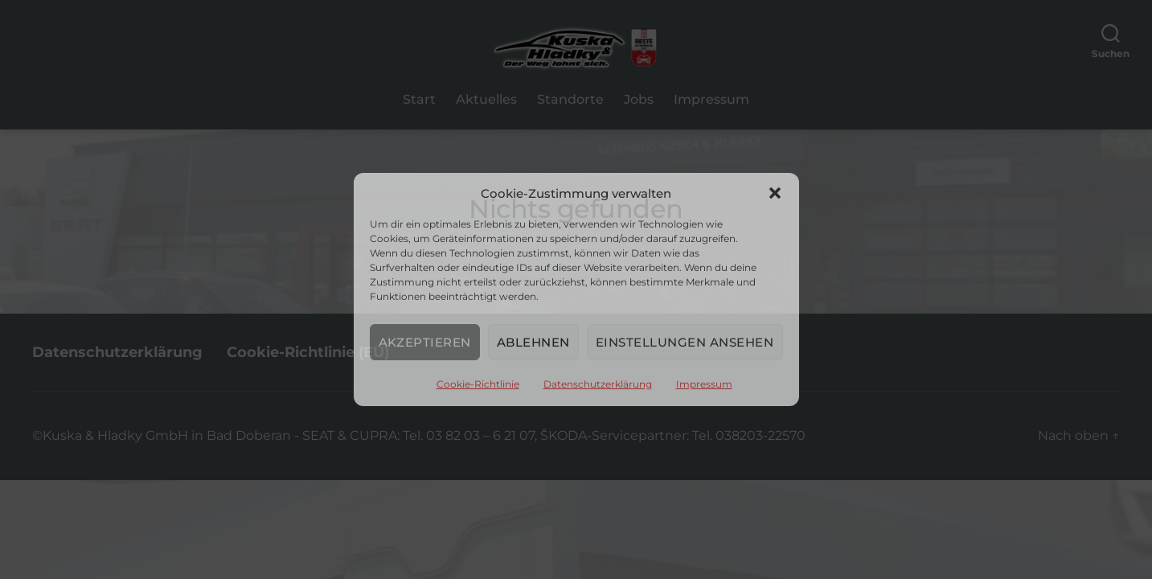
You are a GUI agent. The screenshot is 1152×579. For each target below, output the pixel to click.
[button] (775, 193)
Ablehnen (533, 342)
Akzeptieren (425, 342)
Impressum (704, 384)
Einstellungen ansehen (685, 342)
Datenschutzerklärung (597, 384)
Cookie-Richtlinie (478, 384)
